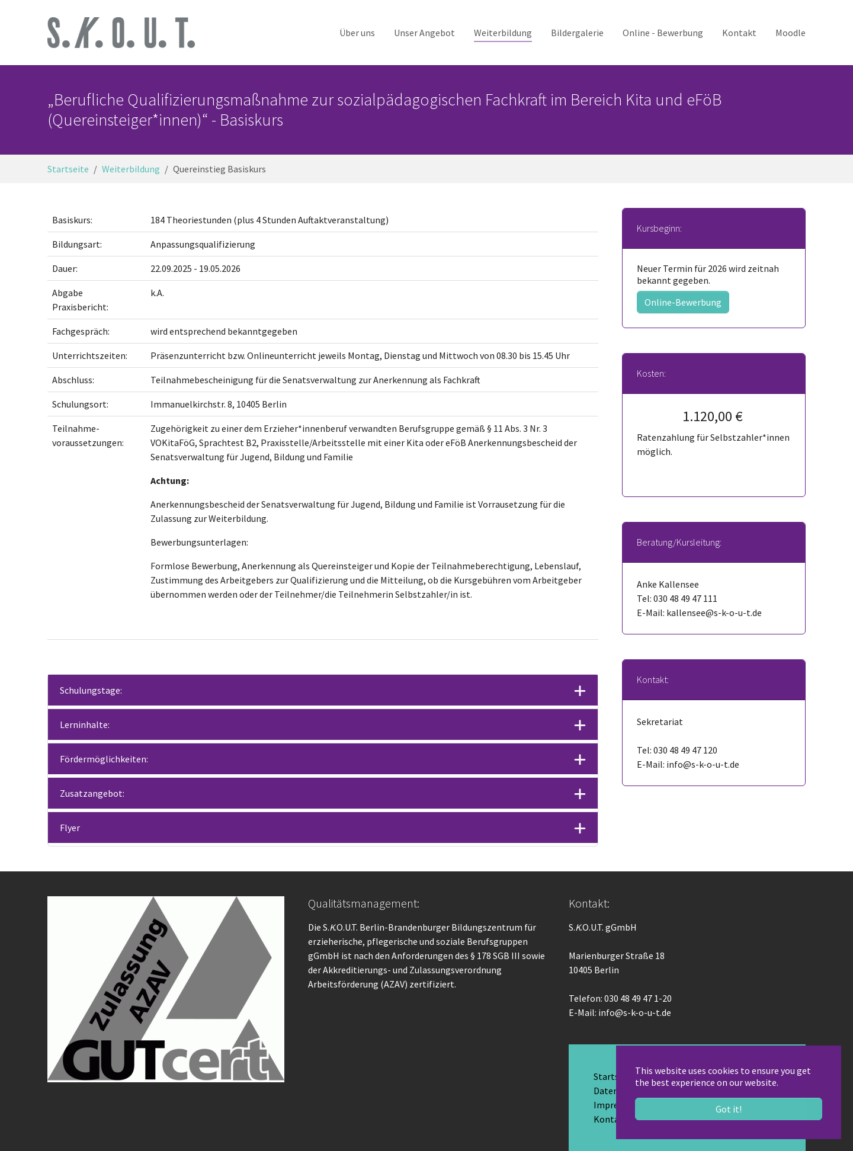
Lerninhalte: (85, 724)
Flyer (70, 827)
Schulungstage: (91, 690)
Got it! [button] (729, 1109)
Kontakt (611, 1119)
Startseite (614, 1076)
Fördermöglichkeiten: (104, 759)
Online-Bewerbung (682, 302)
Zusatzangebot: (92, 793)
